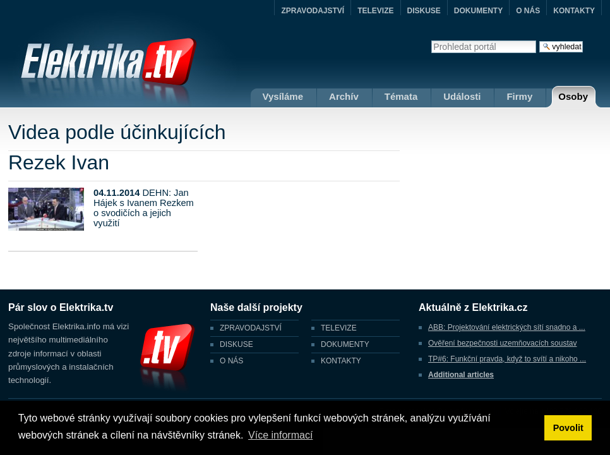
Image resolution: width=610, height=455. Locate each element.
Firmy (519, 96)
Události (462, 96)
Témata (401, 96)
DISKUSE (424, 10)
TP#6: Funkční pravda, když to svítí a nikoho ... (507, 359)
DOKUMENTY (478, 10)
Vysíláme (283, 96)
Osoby (573, 96)
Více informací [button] (280, 435)
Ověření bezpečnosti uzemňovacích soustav (502, 343)
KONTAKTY (574, 10)
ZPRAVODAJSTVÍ (312, 10)
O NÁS (528, 10)
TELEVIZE (375, 10)
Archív (344, 96)
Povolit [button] (568, 428)
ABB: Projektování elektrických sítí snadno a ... (506, 327)
